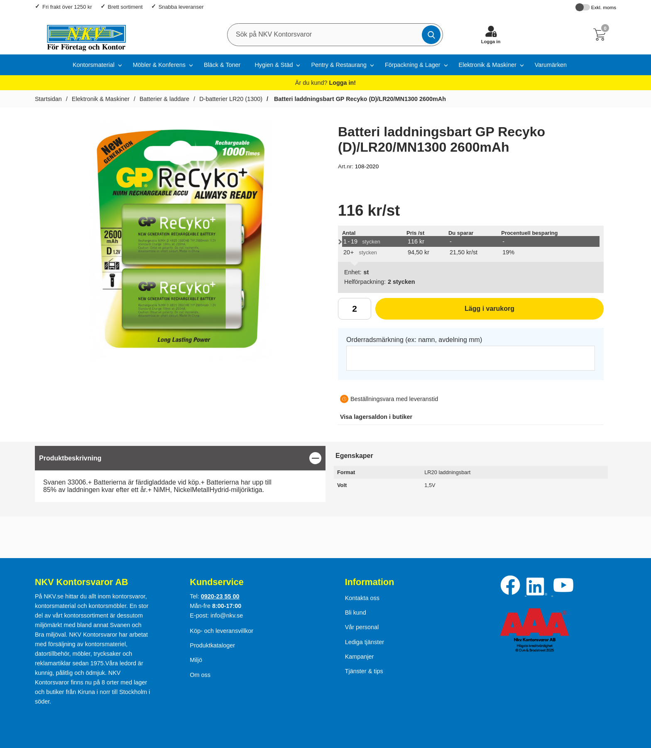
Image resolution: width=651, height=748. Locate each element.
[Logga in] (490, 34)
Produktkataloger (212, 645)
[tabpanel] (180, 474)
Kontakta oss (362, 598)
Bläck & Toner (222, 65)
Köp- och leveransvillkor (221, 630)
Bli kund (355, 612)
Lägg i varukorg (444, 312)
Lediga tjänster (364, 642)
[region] (180, 458)
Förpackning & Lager (413, 65)
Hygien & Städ (274, 65)
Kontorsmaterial (94, 65)
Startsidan (48, 99)
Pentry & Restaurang (339, 65)
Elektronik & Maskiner (487, 65)
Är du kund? (325, 82)
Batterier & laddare (164, 99)
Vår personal (362, 627)
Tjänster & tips (364, 671)
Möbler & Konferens (159, 65)
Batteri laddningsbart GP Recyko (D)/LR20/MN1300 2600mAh (359, 99)
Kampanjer (359, 656)
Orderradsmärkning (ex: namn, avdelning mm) (414, 339)
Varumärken (551, 65)
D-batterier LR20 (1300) (230, 99)
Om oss (200, 675)
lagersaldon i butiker (376, 416)
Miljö (196, 660)
